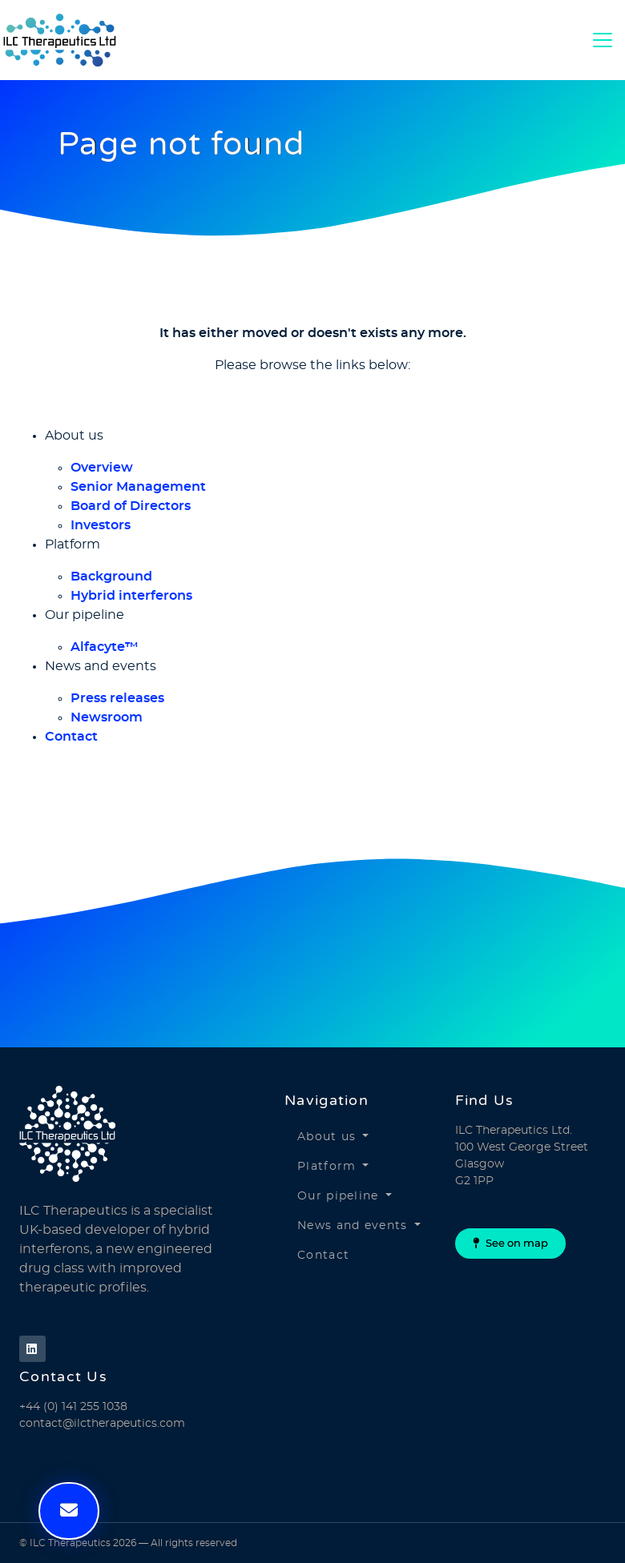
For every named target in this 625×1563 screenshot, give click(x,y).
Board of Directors (131, 506)
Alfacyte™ (105, 647)
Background (111, 576)
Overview (102, 467)
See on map (510, 1243)
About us (326, 1137)
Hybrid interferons (131, 595)
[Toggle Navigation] (602, 40)
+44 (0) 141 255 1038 (73, 1406)
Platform (326, 1166)
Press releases (117, 698)
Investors (101, 525)
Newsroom (107, 717)
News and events (352, 1226)
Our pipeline (338, 1196)
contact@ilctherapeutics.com (102, 1423)
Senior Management (138, 486)
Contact (71, 736)
